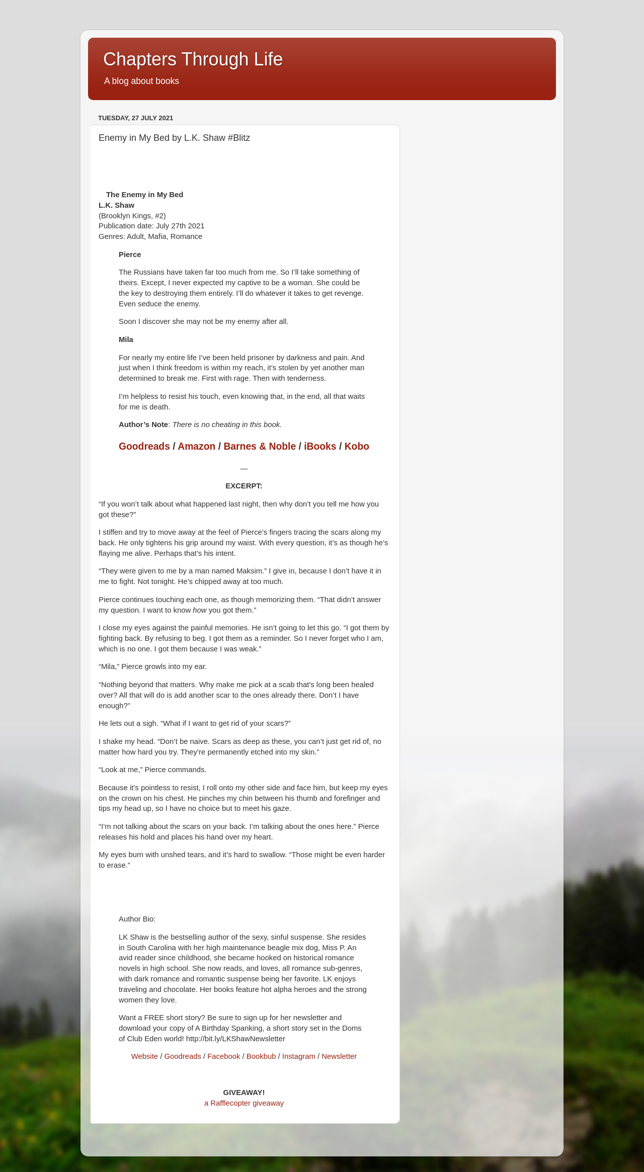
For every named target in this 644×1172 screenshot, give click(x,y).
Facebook (223, 1056)
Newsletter (339, 1056)
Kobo (357, 446)
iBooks (320, 446)
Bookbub (261, 1056)
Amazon (196, 446)
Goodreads (144, 446)
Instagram (298, 1056)
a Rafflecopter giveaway (244, 1103)
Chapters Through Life (193, 59)
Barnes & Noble (259, 446)
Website (144, 1056)
